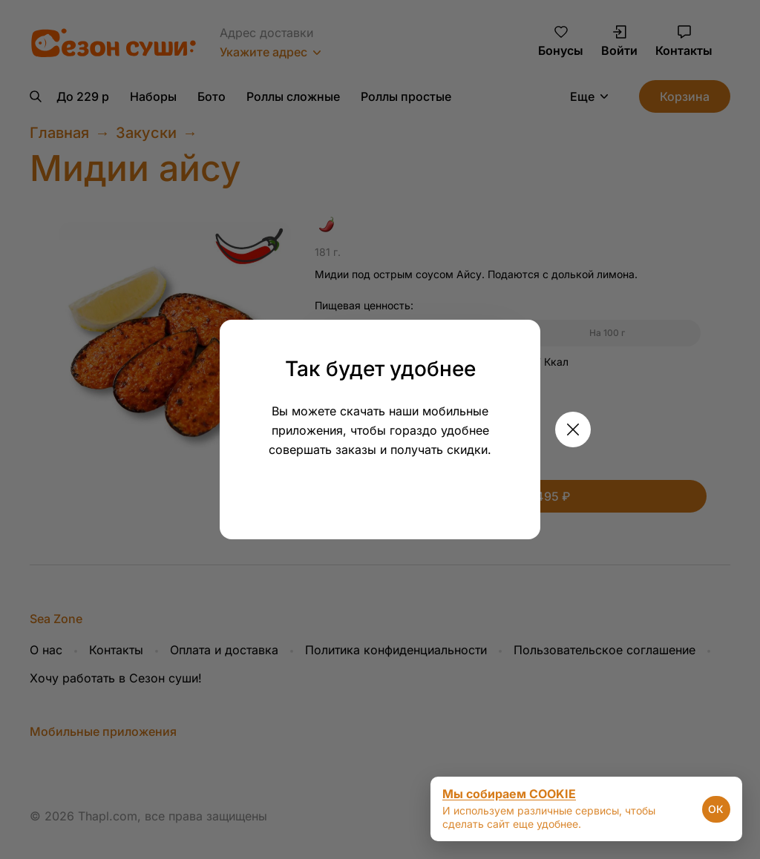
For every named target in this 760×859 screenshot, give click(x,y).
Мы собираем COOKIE (509, 793)
